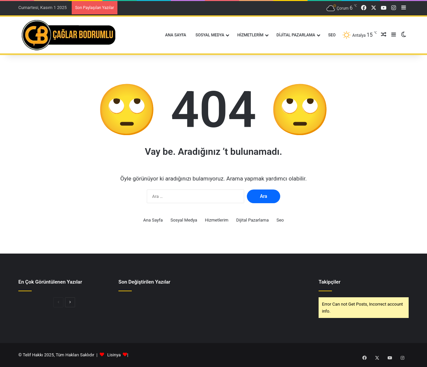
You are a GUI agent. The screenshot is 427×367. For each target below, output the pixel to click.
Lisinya (113, 354)
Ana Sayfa (175, 35)
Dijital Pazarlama (296, 35)
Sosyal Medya (209, 35)
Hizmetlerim (250, 35)
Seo (332, 35)
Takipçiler (330, 282)
